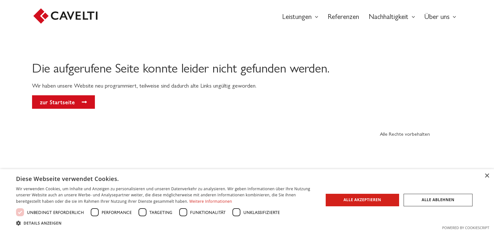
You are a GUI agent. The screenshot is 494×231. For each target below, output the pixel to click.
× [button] (486, 176)
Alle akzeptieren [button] (362, 199)
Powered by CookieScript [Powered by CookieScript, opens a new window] (465, 227)
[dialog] (247, 200)
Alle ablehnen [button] (438, 199)
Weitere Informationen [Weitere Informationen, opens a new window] (210, 201)
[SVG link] (65, 16)
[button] (165, 223)
